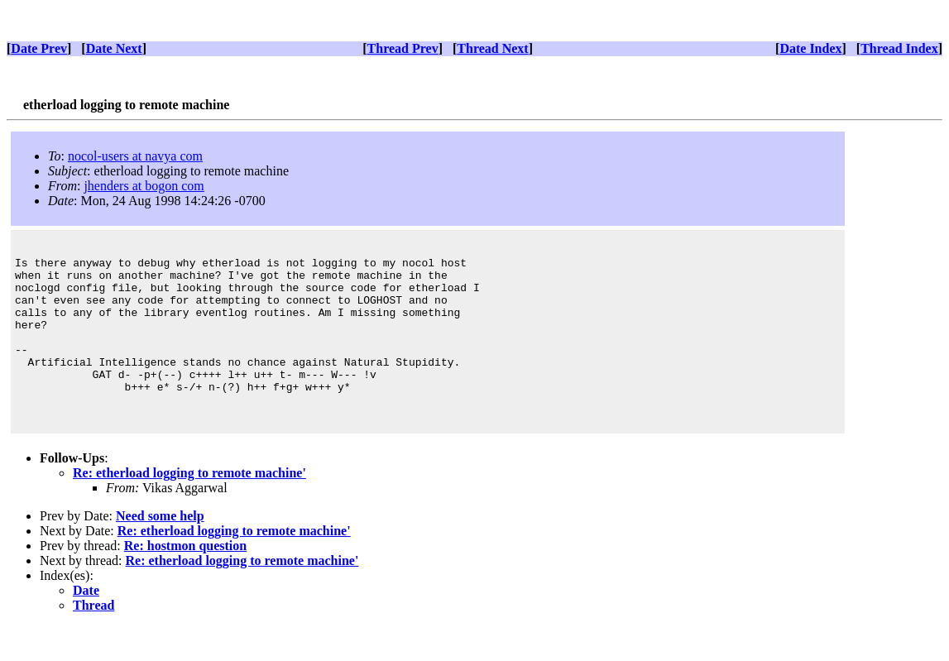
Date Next (114, 48)
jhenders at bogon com (144, 186)
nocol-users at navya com (135, 156)
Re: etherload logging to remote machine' (189, 508)
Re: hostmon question (185, 580)
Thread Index (899, 48)
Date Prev (39, 48)
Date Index (810, 48)
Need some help (160, 551)
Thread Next (492, 48)
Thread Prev (403, 48)
